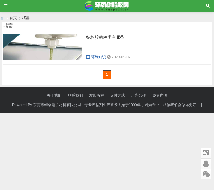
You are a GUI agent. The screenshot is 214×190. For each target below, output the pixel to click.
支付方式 (117, 95)
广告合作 (138, 95)
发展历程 (96, 95)
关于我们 (54, 95)
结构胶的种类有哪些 (105, 37)
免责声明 (159, 95)
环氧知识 (96, 57)
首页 (13, 18)
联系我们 (75, 95)
